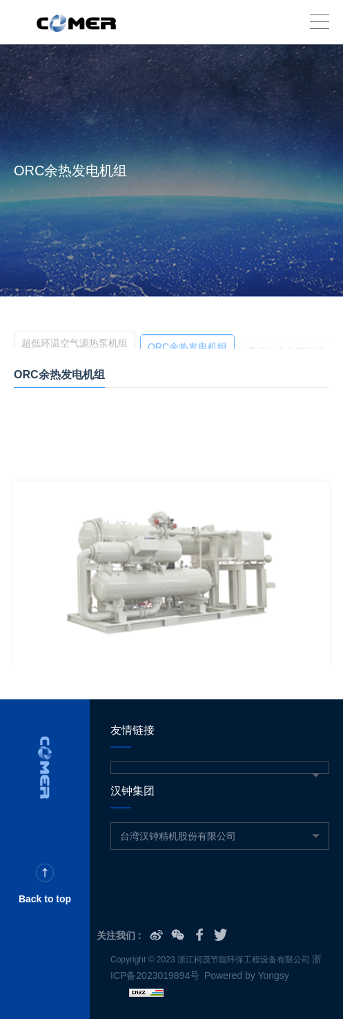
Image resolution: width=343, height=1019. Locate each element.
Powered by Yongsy (246, 975)
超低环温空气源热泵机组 (74, 345)
